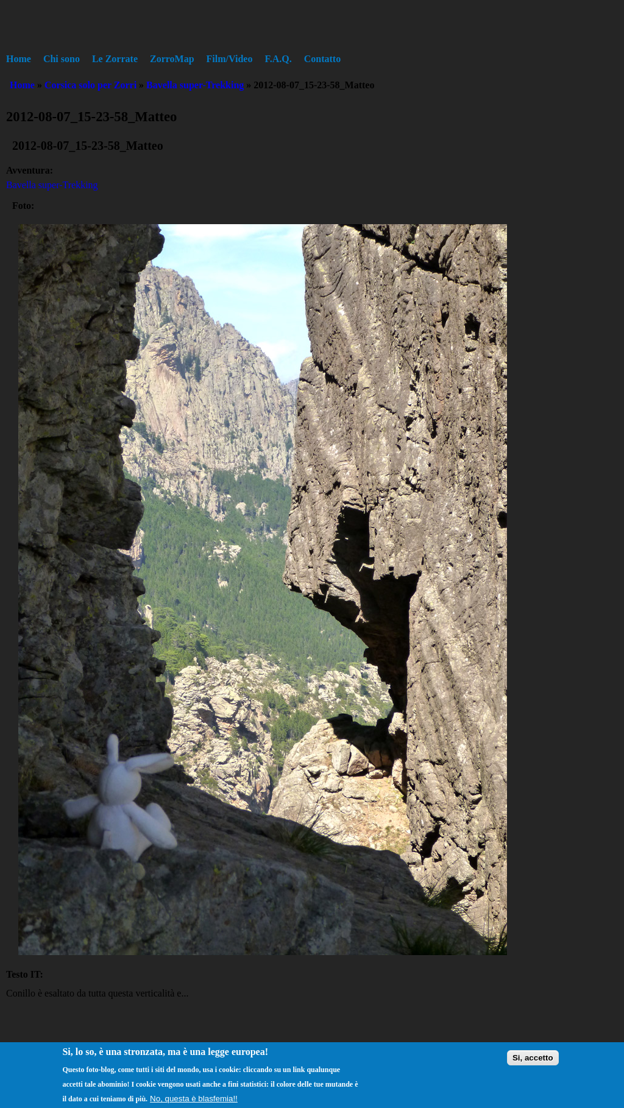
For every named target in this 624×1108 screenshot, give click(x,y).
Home (18, 59)
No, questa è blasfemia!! (194, 1102)
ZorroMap (172, 59)
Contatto (322, 59)
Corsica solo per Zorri (90, 85)
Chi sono (61, 59)
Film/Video (230, 59)
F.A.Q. (277, 59)
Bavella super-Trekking (195, 85)
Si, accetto (532, 1062)
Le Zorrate (115, 59)
